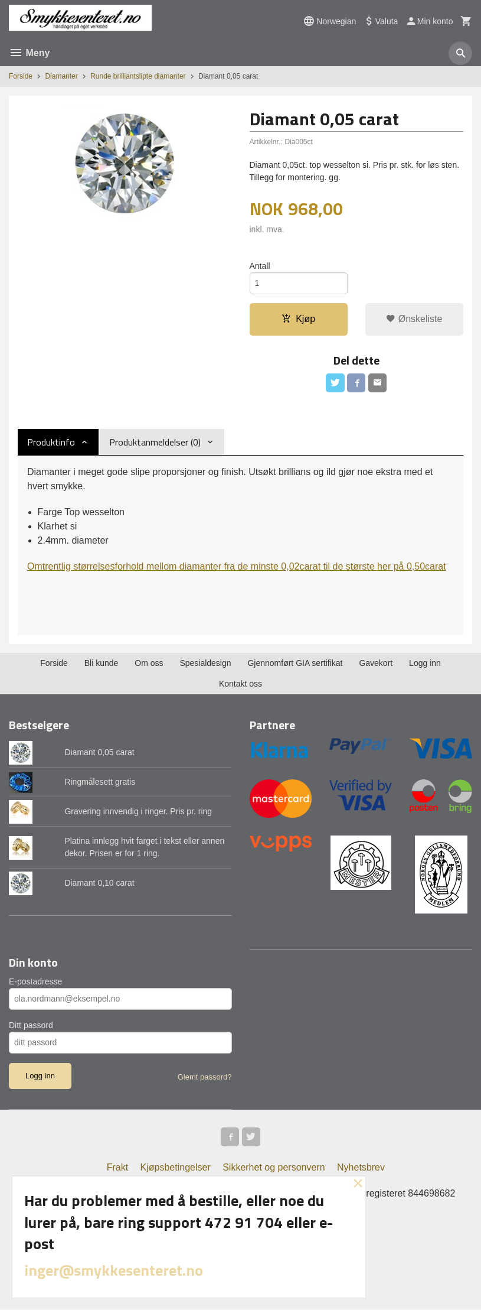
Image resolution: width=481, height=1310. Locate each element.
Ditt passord (31, 1026)
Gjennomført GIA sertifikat (294, 663)
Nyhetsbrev (361, 1168)
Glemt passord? (205, 1077)
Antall (260, 266)
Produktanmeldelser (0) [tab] (155, 442)
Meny (29, 53)
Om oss (149, 663)
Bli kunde (101, 663)
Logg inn (425, 663)
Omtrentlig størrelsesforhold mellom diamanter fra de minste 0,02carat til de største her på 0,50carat (236, 567)
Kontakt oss (240, 684)
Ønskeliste (414, 319)
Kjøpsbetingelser (175, 1168)
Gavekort (375, 663)
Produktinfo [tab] (51, 442)
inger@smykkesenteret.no (113, 1270)
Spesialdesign (205, 663)
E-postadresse (35, 982)
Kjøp (298, 319)
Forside (20, 76)
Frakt (117, 1168)
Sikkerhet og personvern (273, 1168)
